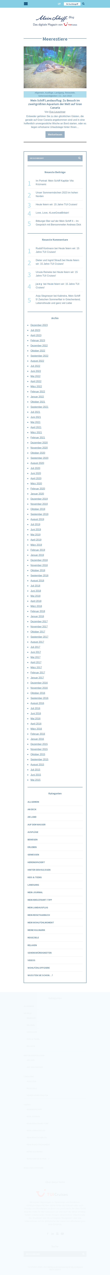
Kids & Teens (35, 877)
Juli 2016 (35, 708)
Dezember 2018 (39, 560)
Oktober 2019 (38, 509)
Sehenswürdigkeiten (47, 96)
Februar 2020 (38, 488)
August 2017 (37, 642)
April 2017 (36, 662)
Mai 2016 (36, 718)
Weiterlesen (55, 134)
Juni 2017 (36, 652)
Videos (31, 960)
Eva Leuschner (57, 112)
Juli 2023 (35, 330)
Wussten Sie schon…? (40, 975)
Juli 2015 (35, 769)
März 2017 (36, 667)
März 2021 (36, 432)
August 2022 (37, 361)
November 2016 (39, 688)
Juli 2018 (35, 585)
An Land (32, 816)
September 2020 (39, 458)
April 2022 (36, 381)
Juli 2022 (35, 366)
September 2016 (39, 698)
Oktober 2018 (38, 570)
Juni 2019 (36, 529)
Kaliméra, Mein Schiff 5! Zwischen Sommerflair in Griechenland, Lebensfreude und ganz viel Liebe (58, 299)
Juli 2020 (35, 468)
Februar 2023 (38, 340)
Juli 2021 (35, 412)
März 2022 (36, 386)
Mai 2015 (36, 780)
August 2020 (37, 463)
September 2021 (39, 407)
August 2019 (37, 519)
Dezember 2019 (39, 499)
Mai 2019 (36, 534)
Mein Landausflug (38, 907)
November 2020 (39, 447)
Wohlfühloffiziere (39, 967)
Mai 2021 (36, 422)
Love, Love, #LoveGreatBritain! (52, 212)
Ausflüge (49, 93)
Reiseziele (70, 93)
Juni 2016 (36, 713)
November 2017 (39, 626)
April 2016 (36, 723)
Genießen (33, 854)
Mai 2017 (36, 657)
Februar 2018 (38, 611)
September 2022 (39, 356)
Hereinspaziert (36, 862)
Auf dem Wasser (37, 824)
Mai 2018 (36, 596)
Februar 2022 (38, 391)
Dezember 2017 (39, 621)
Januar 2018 (37, 616)
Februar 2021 (38, 437)
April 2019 (36, 539)
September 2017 (39, 637)
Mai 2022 (36, 376)
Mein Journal (35, 892)
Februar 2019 (38, 550)
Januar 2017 (37, 677)
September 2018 (39, 575)
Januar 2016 (37, 739)
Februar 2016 (38, 734)
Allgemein (39, 93)
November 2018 (39, 565)
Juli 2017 (35, 647)
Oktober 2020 (38, 453)
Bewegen (33, 839)
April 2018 (36, 601)
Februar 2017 (38, 672)
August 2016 (37, 703)
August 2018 (37, 580)
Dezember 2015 (39, 744)
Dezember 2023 (39, 325)
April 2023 (36, 335)
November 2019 (39, 504)
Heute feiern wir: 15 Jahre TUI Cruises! (56, 204)
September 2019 (39, 514)
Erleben (32, 846)
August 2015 (37, 764)
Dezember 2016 (39, 683)
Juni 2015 (36, 775)
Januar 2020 (37, 493)
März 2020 (36, 483)
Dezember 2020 (39, 442)
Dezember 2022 (39, 345)
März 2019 (36, 545)
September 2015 (39, 759)
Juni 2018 (36, 591)
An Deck (32, 809)
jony (39, 284)
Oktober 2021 (38, 402)
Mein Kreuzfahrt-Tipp (40, 899)
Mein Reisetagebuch (39, 914)
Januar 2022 (37, 396)
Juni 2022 (36, 371)
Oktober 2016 (38, 693)
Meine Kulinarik (36, 929)
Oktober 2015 (38, 754)
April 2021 (36, 427)
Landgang (59, 93)
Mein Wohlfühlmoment (41, 922)
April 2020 (36, 478)
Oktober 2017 (38, 631)
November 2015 (39, 749)
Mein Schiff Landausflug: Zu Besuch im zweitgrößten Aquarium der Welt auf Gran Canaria (55, 103)
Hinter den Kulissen (39, 869)
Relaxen (32, 945)
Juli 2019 (35, 524)
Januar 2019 (37, 555)
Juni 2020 (36, 473)
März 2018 (36, 606)
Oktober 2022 (38, 350)
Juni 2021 (36, 417)
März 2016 (36, 729)
